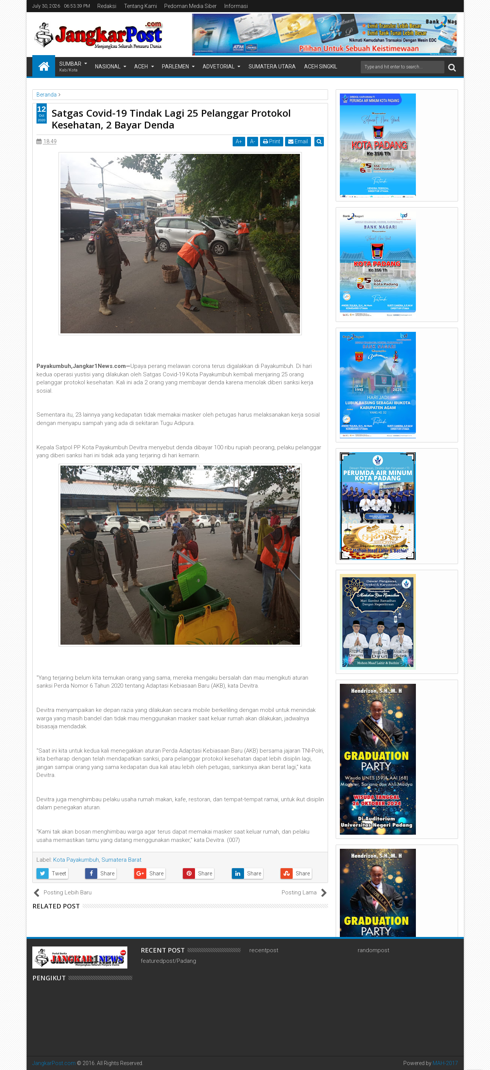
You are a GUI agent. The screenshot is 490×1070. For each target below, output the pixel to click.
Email (299, 141)
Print (272, 141)
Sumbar (70, 67)
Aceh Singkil (320, 66)
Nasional (108, 66)
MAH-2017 (445, 1063)
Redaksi (106, 6)
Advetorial (219, 66)
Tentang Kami (140, 6)
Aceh (141, 66)
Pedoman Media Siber (190, 6)
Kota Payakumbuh (76, 859)
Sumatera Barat (121, 859)
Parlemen (175, 66)
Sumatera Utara (272, 66)
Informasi (236, 6)
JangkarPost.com (54, 1063)
